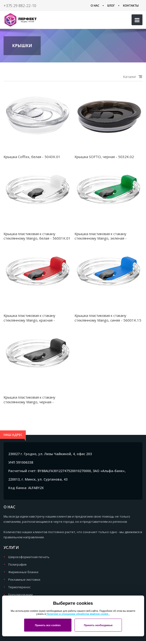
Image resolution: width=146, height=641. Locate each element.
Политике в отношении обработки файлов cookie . (78, 613)
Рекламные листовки (24, 579)
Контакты (131, 6)
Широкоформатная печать (28, 557)
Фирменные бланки (23, 572)
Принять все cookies (48, 625)
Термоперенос (19, 587)
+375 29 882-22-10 (20, 5)
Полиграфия (17, 564)
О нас (95, 6)
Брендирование (20, 594)
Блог (111, 6)
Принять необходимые (98, 625)
